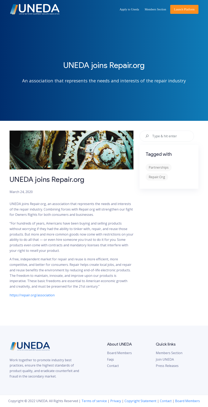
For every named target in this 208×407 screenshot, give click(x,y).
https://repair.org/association (32, 295)
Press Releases (167, 365)
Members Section (155, 9)
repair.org (157, 177)
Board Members (119, 353)
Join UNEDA (165, 359)
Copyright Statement (140, 401)
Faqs (110, 359)
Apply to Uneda (129, 9)
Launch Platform (184, 9)
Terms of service (94, 401)
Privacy (115, 401)
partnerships (159, 167)
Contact (113, 365)
